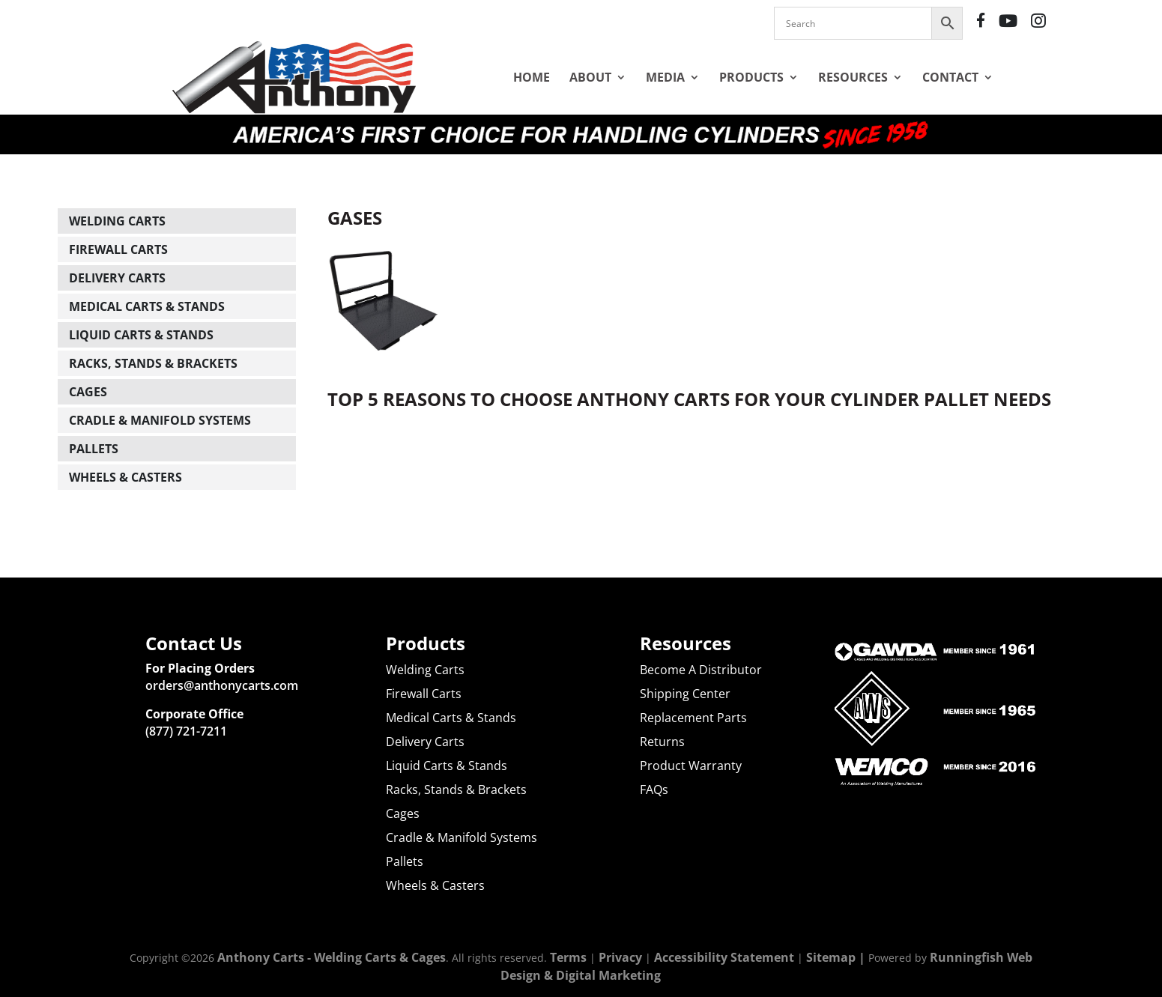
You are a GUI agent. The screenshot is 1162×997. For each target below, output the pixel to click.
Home (531, 77)
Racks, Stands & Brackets (153, 363)
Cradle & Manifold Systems (160, 420)
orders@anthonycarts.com (221, 685)
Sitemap (831, 957)
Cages (88, 392)
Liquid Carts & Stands (141, 335)
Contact (950, 77)
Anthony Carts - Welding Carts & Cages (331, 957)
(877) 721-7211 (186, 731)
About (590, 77)
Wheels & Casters (125, 477)
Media (665, 77)
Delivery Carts (117, 278)
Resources (853, 77)
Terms (568, 957)
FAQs (654, 789)
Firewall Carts (118, 249)
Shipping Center (685, 693)
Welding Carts (117, 221)
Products (751, 77)
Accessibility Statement (724, 957)
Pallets (93, 448)
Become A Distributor (701, 669)
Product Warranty (691, 765)
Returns (662, 741)
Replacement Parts (693, 717)
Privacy (620, 957)
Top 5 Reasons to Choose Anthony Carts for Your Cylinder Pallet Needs (689, 399)
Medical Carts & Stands (147, 306)
